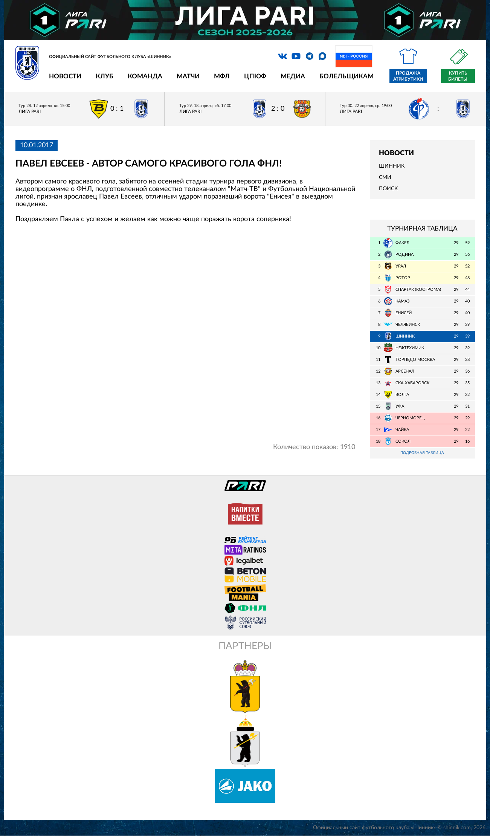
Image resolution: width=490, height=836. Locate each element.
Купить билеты (457, 76)
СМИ (385, 177)
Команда (145, 76)
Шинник (392, 166)
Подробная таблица (422, 453)
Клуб (104, 76)
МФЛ (222, 76)
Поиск (388, 188)
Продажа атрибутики (408, 76)
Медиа (293, 76)
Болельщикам (346, 76)
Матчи (188, 76)
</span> (185, 336)
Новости (65, 76)
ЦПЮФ (255, 76)
